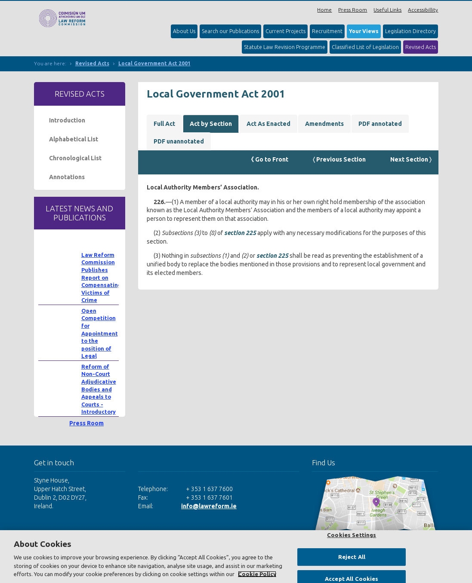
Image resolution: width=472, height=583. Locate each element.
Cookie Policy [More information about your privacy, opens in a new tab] (257, 574)
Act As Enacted (268, 123)
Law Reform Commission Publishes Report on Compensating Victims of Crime (101, 277)
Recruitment (327, 31)
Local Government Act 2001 (154, 63)
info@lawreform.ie (209, 506)
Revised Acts (420, 47)
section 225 (240, 232)
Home (324, 9)
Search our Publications (230, 31)
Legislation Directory (410, 31)
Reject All (351, 557)
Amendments (324, 123)
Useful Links (387, 9)
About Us (184, 31)
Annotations (67, 177)
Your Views (364, 31)
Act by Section (211, 123)
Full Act (164, 123)
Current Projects (285, 31)
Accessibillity (423, 9)
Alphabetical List (73, 139)
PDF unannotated (179, 141)
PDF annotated (380, 123)
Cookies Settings (351, 535)
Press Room (352, 9)
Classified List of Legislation (365, 47)
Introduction (67, 120)
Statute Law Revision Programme (284, 47)
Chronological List (75, 158)
